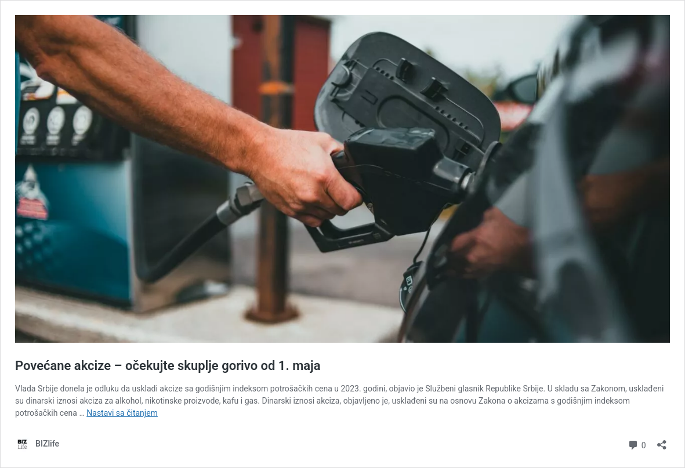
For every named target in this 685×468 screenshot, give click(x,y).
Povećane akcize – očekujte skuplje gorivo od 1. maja (168, 365)
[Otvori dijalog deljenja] (662, 441)
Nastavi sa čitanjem (122, 413)
